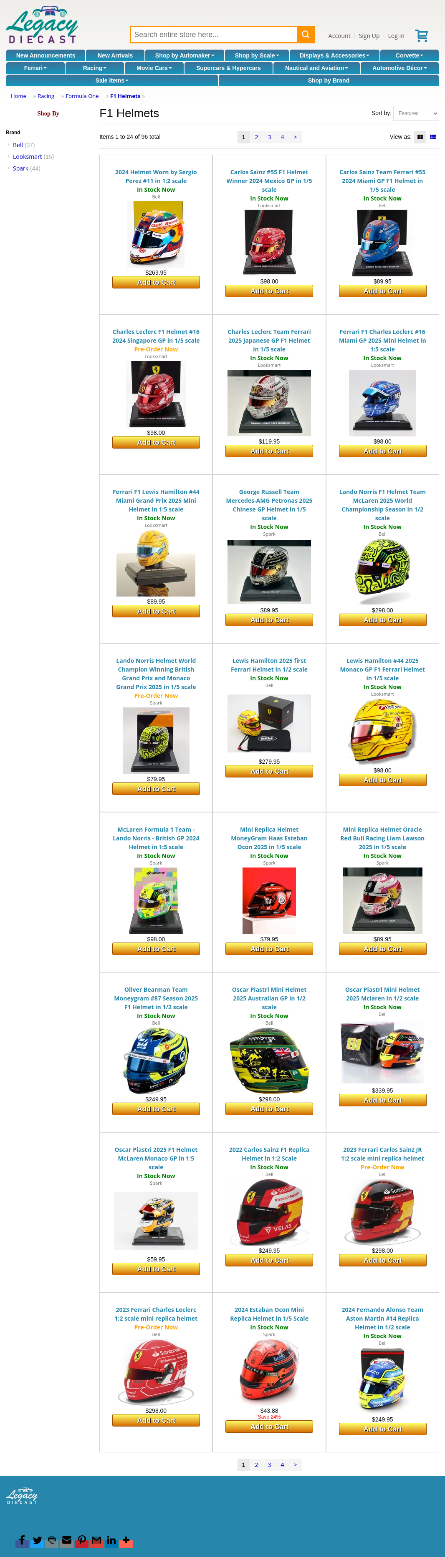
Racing (95, 68)
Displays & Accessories (334, 55)
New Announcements (46, 55)
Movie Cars (154, 68)
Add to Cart (156, 282)
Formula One (82, 96)
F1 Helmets (125, 96)
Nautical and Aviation (316, 68)
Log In (396, 36)
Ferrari (35, 68)
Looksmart (27, 156)
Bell (18, 145)
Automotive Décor (399, 68)
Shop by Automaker (185, 55)
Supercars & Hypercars (228, 68)
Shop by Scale (257, 55)
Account (340, 36)
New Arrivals (115, 55)
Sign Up (369, 36)
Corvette (410, 55)
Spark (20, 168)
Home (18, 96)
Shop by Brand (329, 80)
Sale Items (112, 80)
